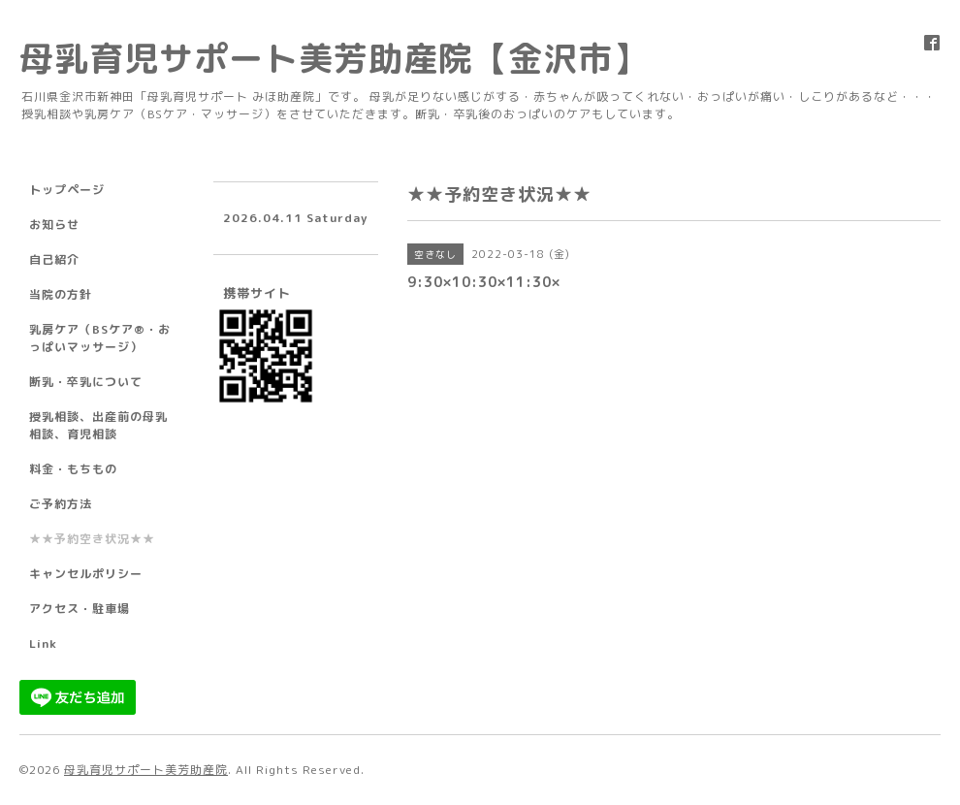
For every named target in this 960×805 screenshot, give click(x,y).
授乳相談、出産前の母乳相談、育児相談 (98, 425)
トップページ (67, 189)
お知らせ (54, 224)
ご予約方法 (60, 504)
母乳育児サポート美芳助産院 (146, 769)
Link (43, 643)
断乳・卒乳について (86, 381)
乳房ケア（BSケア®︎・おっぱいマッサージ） (100, 338)
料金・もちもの (73, 469)
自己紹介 (54, 259)
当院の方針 (60, 294)
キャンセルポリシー (86, 573)
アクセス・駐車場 (79, 608)
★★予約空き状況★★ (92, 539)
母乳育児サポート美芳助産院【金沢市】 (333, 57)
